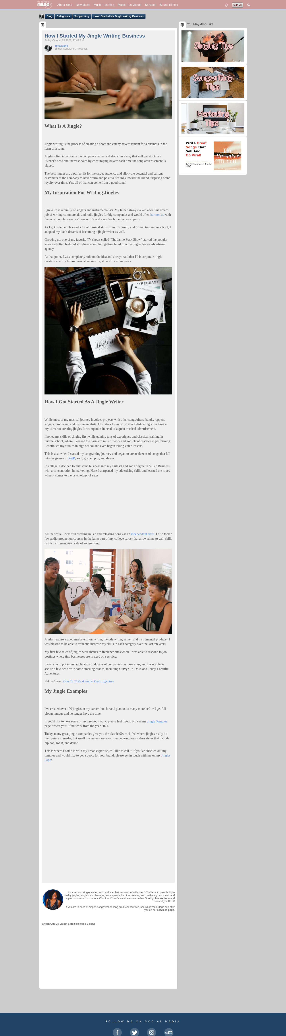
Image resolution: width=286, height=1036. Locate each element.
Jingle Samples (157, 721)
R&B (71, 458)
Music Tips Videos (129, 4)
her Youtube (162, 898)
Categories (63, 16)
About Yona (64, 4)
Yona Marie (61, 45)
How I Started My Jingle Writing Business (118, 16)
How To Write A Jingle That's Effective (89, 681)
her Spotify (147, 898)
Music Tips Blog (104, 4)
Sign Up (237, 5)
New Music (83, 4)
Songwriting (81, 16)
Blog (49, 16)
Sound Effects (169, 4)
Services (150, 4)
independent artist (142, 534)
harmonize (157, 214)
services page (165, 909)
